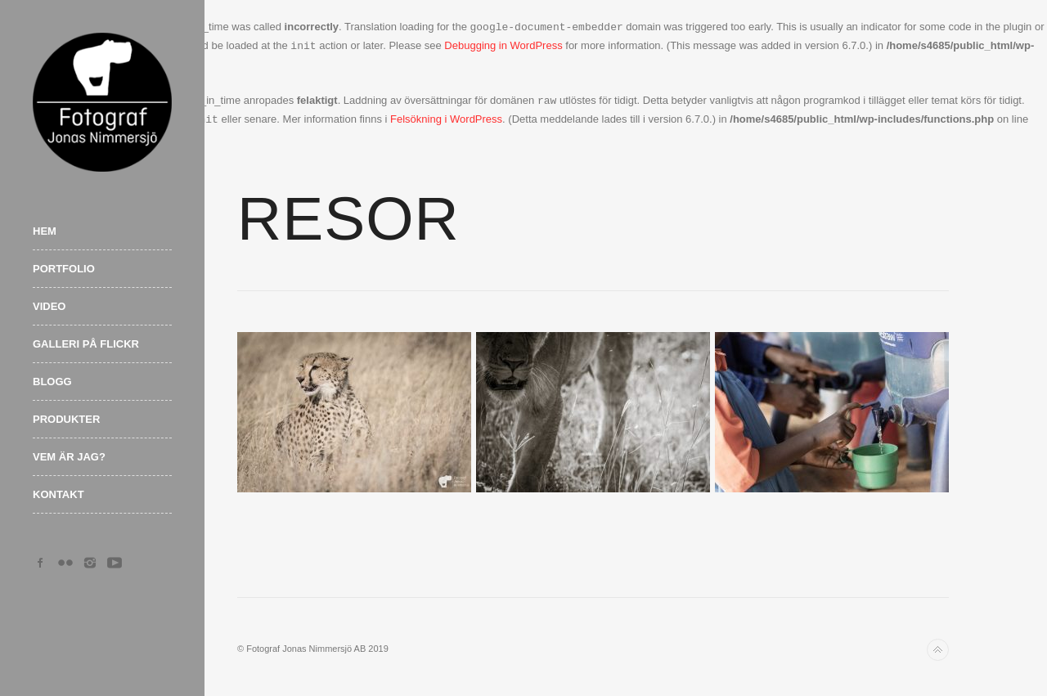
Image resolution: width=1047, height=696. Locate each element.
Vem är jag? (69, 457)
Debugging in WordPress (503, 46)
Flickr (65, 563)
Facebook (41, 563)
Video (49, 306)
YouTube (114, 563)
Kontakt (58, 494)
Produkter (66, 419)
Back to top (938, 650)
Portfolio (64, 269)
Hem (44, 231)
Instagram (90, 563)
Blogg (52, 381)
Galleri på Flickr (86, 344)
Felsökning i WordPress (446, 120)
